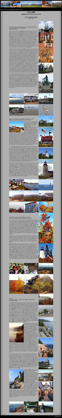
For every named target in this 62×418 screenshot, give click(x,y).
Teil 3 (31, 18)
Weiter (58, 414)
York (13, 64)
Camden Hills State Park (13, 217)
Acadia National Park (18, 309)
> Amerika (5, 9)
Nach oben (31, 414)
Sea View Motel (15, 76)
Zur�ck (4, 414)
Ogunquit (22, 73)
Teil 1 (28, 18)
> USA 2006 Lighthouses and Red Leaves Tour (15, 9)
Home (2, 9)
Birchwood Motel (17, 168)
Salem (14, 27)
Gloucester (14, 50)
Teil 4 (34, 18)
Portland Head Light (15, 142)
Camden (12, 168)
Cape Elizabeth (33, 138)
